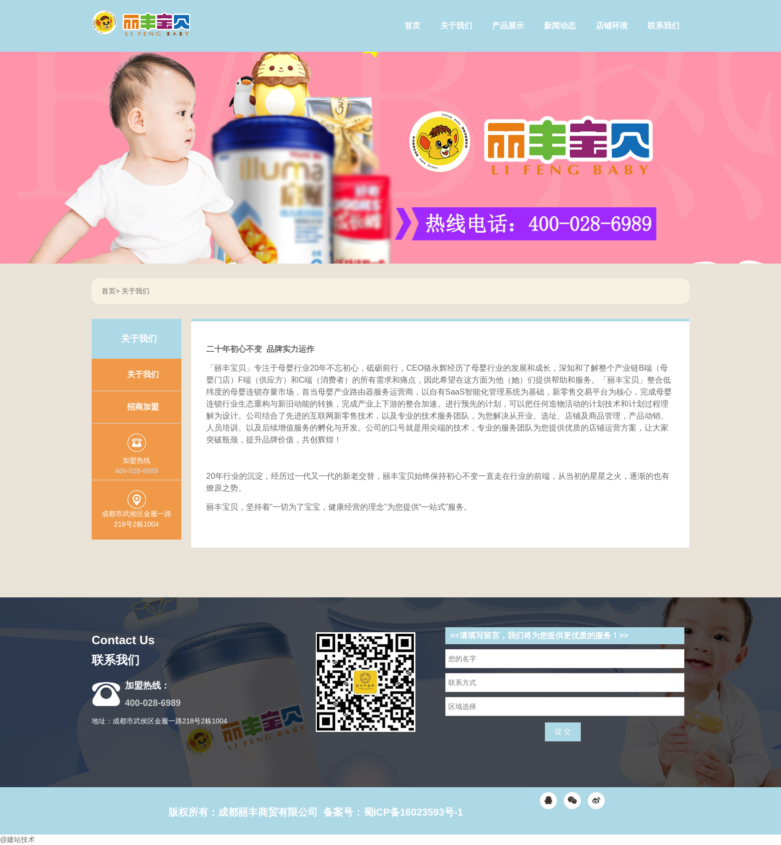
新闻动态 (560, 25)
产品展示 (508, 25)
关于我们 (456, 25)
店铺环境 (612, 25)
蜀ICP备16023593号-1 (413, 812)
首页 (412, 25)
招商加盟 (143, 407)
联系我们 (663, 25)
